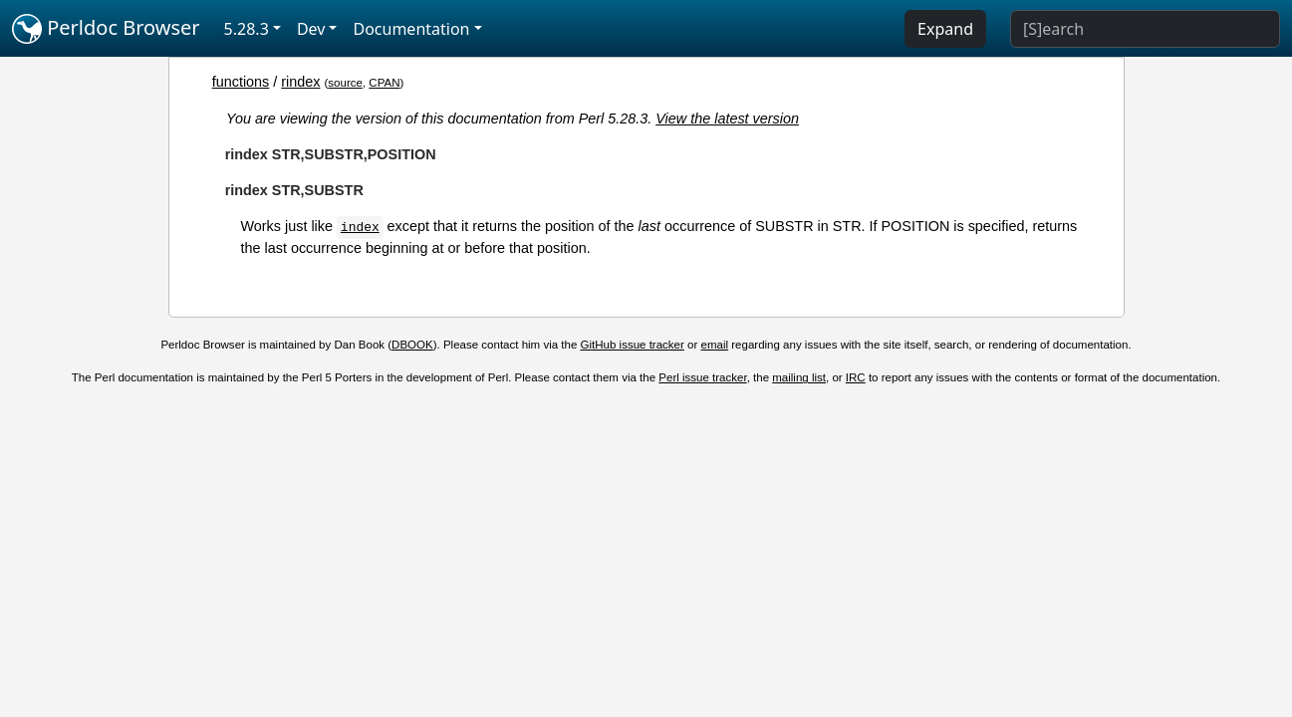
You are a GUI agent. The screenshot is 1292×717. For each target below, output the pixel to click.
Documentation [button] (411, 29)
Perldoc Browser (106, 29)
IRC (856, 377)
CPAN (384, 83)
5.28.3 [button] (246, 29)
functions (241, 82)
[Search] (1145, 29)
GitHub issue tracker (632, 345)
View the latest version (727, 118)
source (345, 83)
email (715, 345)
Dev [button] (311, 29)
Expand (945, 29)
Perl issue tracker (702, 377)
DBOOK (412, 345)
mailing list (799, 377)
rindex (300, 82)
